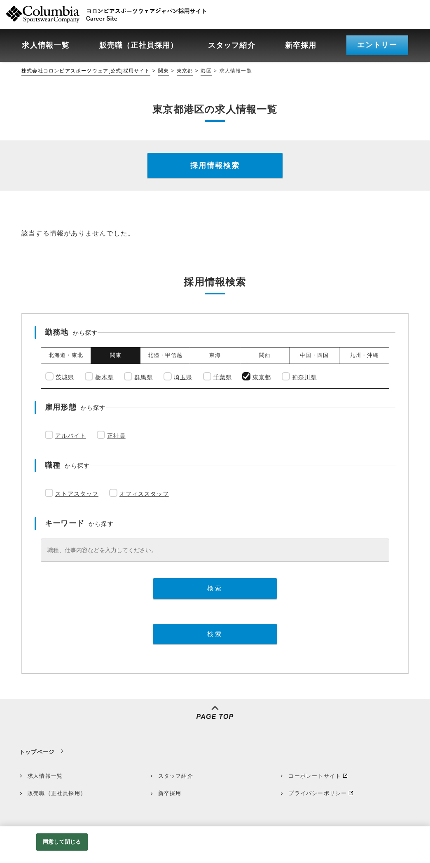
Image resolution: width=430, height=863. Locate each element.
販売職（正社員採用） (57, 793)
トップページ (36, 752)
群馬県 (143, 377)
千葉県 (222, 377)
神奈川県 (304, 377)
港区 (206, 71)
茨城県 (65, 377)
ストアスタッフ (76, 493)
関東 (163, 71)
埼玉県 (183, 377)
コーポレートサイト (314, 776)
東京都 (185, 71)
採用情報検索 (215, 165)
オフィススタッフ (144, 493)
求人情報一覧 (45, 776)
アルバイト (70, 435)
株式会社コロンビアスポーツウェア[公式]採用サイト (85, 71)
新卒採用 (170, 793)
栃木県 (104, 377)
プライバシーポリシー (317, 793)
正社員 (116, 435)
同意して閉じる (62, 842)
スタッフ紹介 (175, 776)
